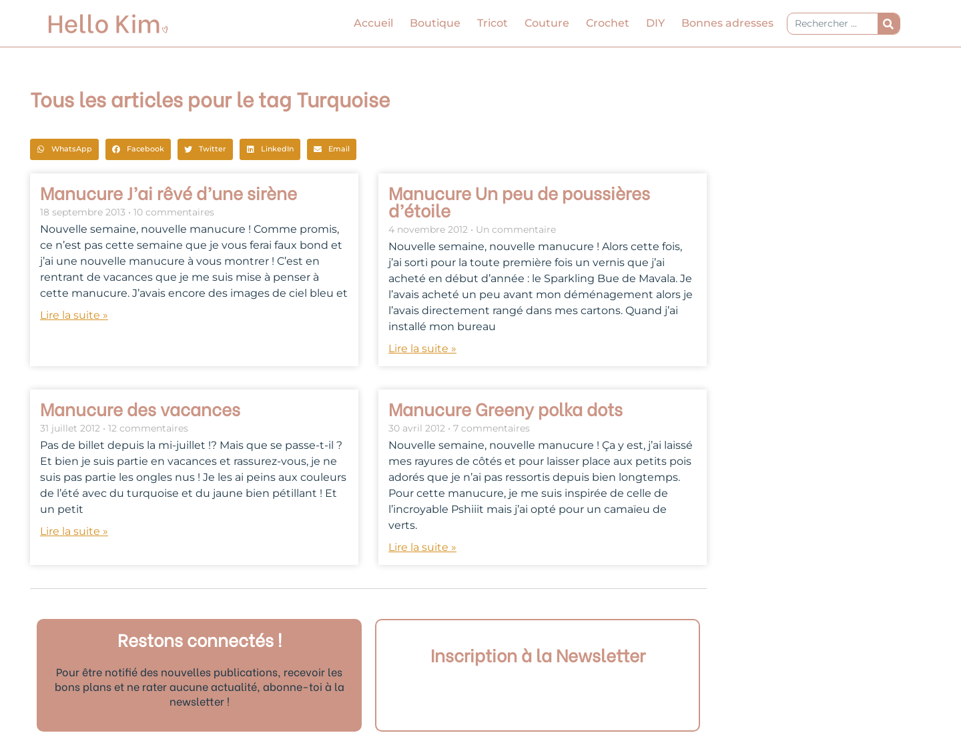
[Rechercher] (889, 23)
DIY (655, 23)
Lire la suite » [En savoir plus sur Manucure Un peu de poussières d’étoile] (422, 348)
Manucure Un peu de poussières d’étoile (519, 200)
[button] (64, 149)
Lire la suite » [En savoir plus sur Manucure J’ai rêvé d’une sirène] (74, 315)
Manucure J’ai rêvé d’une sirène (168, 192)
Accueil (373, 23)
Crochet (607, 23)
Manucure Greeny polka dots (505, 408)
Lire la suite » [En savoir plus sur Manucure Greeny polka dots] (422, 547)
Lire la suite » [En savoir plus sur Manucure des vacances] (74, 531)
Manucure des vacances (140, 408)
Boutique (435, 23)
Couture (547, 23)
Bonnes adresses (727, 23)
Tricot (492, 23)
